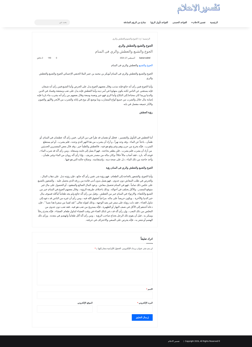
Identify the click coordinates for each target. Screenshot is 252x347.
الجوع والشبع (146, 65)
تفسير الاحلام (199, 22)
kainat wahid (144, 58)
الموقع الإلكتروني (84, 303)
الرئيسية (214, 22)
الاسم (149, 289)
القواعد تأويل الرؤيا (159, 22)
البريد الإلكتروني (145, 303)
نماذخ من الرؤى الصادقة (135, 22)
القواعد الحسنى (179, 22)
